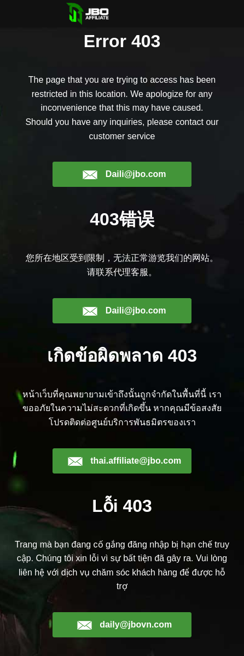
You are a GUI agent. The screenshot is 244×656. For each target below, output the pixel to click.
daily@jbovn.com (124, 624)
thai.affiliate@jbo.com (124, 461)
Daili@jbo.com (124, 174)
